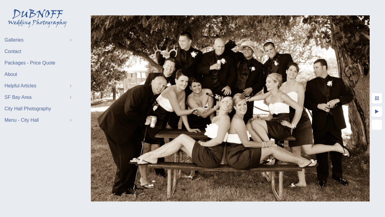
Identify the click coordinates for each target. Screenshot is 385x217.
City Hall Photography (28, 108)
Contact (13, 51)
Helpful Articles (20, 85)
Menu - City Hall (22, 120)
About (11, 74)
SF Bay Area (18, 97)
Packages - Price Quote (30, 62)
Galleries (14, 39)
